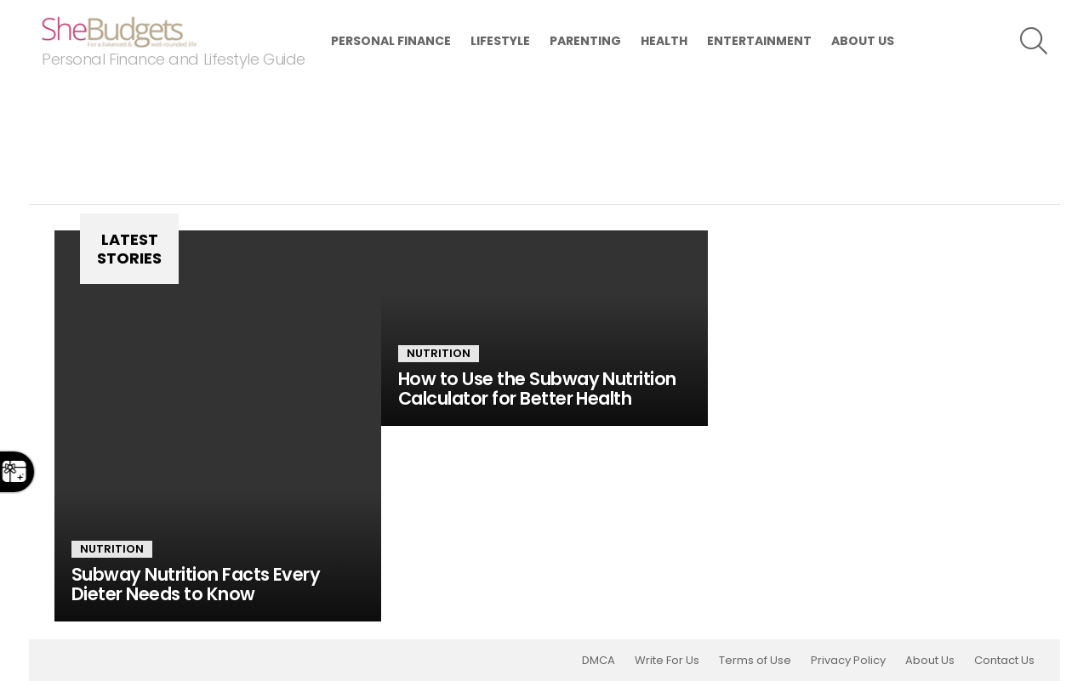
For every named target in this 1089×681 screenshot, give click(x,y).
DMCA (598, 660)
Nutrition (112, 549)
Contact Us (1004, 660)
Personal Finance (391, 40)
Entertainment (759, 40)
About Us (862, 40)
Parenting (585, 40)
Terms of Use (755, 660)
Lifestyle (500, 40)
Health (664, 40)
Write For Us (667, 660)
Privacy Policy (848, 660)
